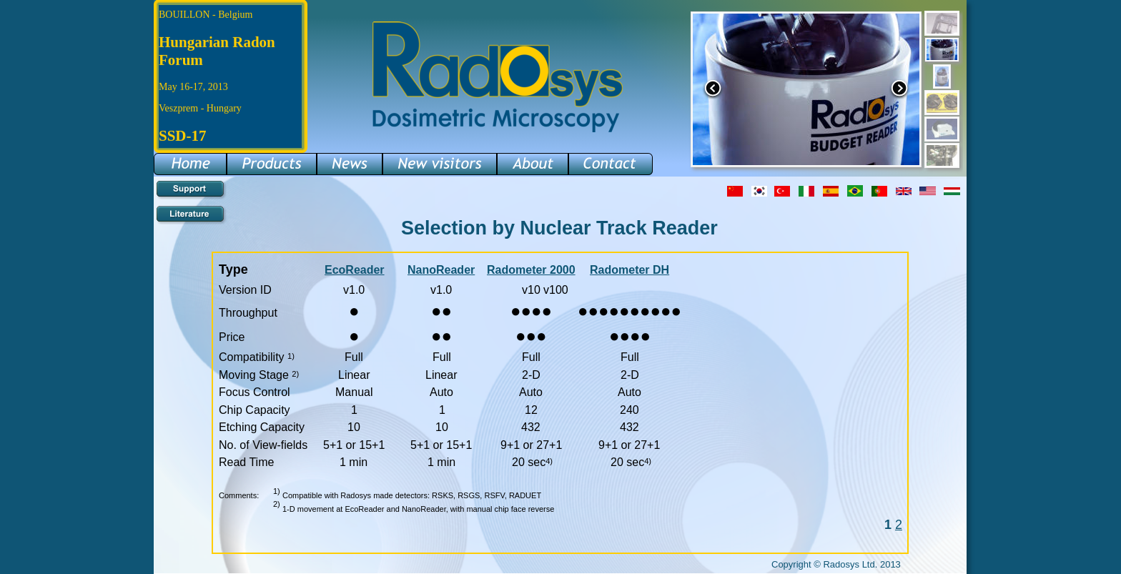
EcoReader (355, 270)
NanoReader (441, 270)
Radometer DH (629, 270)
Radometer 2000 (531, 270)
